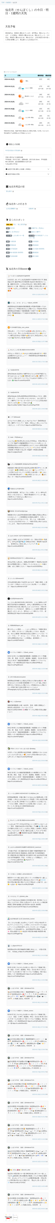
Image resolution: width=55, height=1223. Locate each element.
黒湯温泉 (36, 245)
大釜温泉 (13, 241)
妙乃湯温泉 (13, 249)
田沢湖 (12, 228)
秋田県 (8, 2)
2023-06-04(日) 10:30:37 (39, 455)
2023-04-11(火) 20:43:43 (39, 760)
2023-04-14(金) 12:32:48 (39, 644)
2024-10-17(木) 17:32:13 (39, 361)
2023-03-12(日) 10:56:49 (39, 910)
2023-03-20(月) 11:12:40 (39, 888)
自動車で (32, 208)
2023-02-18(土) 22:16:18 (39, 1002)
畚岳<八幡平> (36, 232)
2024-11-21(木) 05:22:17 (39, 294)
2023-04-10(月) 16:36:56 (39, 785)
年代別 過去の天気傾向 (12, 150)
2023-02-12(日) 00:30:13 (39, 1208)
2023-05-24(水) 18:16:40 (39, 527)
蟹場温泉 (13, 245)
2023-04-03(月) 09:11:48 (39, 865)
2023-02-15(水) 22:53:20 (39, 1094)
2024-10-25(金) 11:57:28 (39, 341)
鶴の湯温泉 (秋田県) (16, 252)
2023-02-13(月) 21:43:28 (39, 1139)
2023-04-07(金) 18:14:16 (39, 812)
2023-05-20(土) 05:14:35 (39, 550)
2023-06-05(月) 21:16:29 (39, 429)
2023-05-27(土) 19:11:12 (39, 503)
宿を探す (9, 191)
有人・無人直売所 (19, 224)
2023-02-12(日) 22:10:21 (39, 1161)
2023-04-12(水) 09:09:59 (39, 740)
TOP (2, 2)
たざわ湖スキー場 (18, 235)
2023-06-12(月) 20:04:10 (39, 384)
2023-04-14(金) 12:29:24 (39, 668)
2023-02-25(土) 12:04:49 (39, 980)
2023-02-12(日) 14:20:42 (39, 1186)
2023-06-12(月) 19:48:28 (39, 408)
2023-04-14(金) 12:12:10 (39, 693)
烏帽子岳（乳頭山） (38, 228)
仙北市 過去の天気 (13, 174)
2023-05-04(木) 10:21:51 (39, 590)
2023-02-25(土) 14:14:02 (39, 955)
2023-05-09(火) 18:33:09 (39, 570)
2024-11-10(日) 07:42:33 (39, 319)
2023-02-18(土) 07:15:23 (39, 1027)
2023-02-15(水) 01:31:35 (39, 1116)
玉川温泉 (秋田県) (38, 249)
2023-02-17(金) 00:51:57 (39, 1072)
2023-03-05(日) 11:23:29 (39, 937)
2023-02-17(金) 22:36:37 (39, 1049)
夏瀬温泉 (36, 252)
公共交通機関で (11, 208)
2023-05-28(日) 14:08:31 (39, 480)
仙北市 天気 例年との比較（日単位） (19, 169)
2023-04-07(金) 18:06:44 (39, 839)
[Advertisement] (27, 56)
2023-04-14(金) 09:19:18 (39, 715)
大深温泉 (36, 241)
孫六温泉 (36, 256)
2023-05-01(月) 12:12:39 (39, 617)
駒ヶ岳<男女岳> (14, 232)
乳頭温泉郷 (13, 256)
